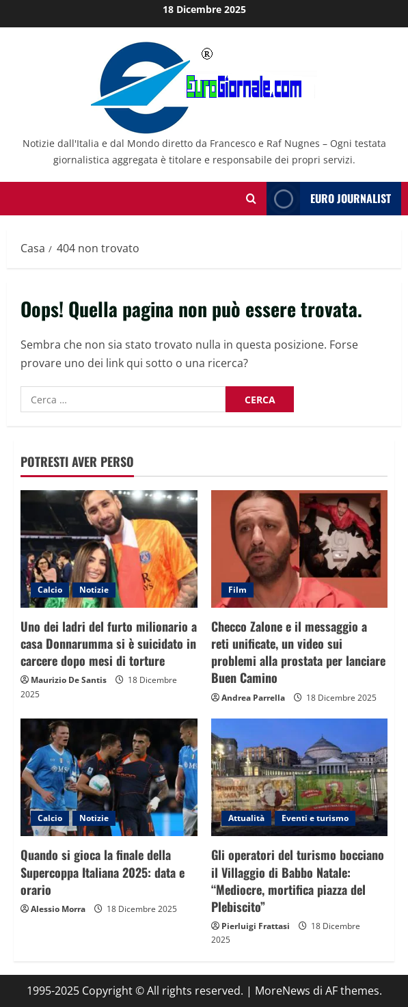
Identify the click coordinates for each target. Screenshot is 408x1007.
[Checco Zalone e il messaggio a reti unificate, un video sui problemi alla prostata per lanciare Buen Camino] (299, 549)
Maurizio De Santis (69, 680)
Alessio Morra (58, 909)
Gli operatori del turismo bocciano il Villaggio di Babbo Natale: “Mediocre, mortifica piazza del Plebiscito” (297, 880)
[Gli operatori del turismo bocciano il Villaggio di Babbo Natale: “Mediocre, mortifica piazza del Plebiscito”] (299, 777)
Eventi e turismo (315, 818)
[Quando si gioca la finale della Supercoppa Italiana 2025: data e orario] (109, 777)
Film (237, 589)
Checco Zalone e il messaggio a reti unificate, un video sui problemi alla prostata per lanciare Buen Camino (298, 652)
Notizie (94, 589)
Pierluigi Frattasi (255, 926)
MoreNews (282, 990)
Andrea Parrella (253, 697)
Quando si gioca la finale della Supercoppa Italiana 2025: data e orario (103, 872)
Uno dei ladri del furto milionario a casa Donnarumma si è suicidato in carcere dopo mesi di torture (109, 643)
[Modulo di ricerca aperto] (251, 198)
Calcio (50, 589)
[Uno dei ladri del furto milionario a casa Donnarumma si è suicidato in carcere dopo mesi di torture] (109, 549)
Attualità (246, 818)
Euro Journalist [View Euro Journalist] (329, 198)
